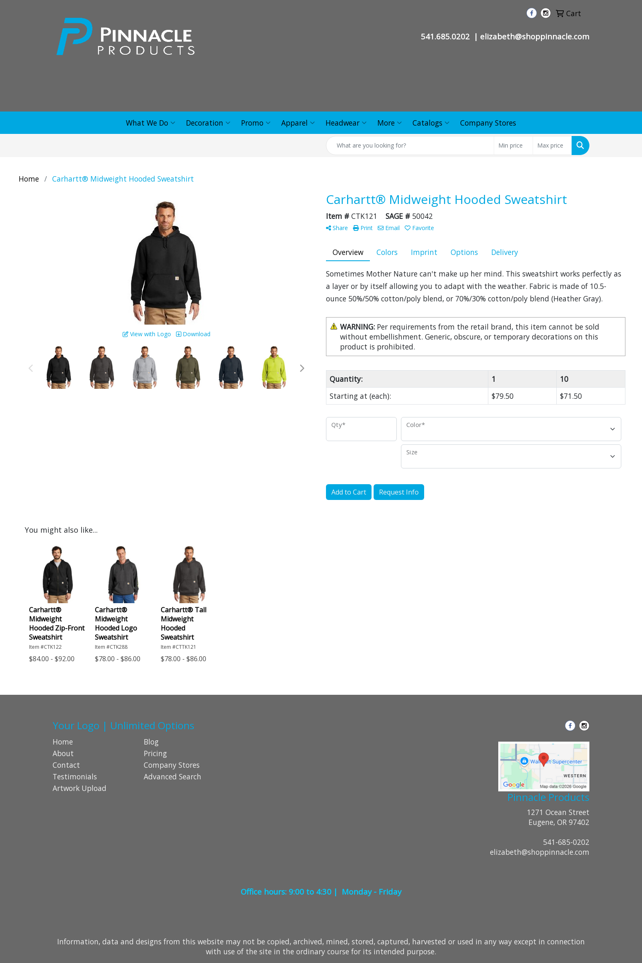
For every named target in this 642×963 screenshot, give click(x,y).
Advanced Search (172, 776)
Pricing (155, 753)
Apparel (298, 123)
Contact (66, 765)
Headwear (346, 123)
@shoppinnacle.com (552, 36)
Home (63, 742)
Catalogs (431, 123)
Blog (151, 742)
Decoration (208, 123)
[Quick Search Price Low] (513, 145)
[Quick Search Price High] (552, 145)
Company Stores (488, 123)
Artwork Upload (79, 788)
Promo (255, 123)
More (389, 123)
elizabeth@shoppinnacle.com (539, 852)
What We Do (150, 123)
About (63, 753)
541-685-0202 (566, 842)
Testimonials (75, 776)
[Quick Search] (410, 145)
